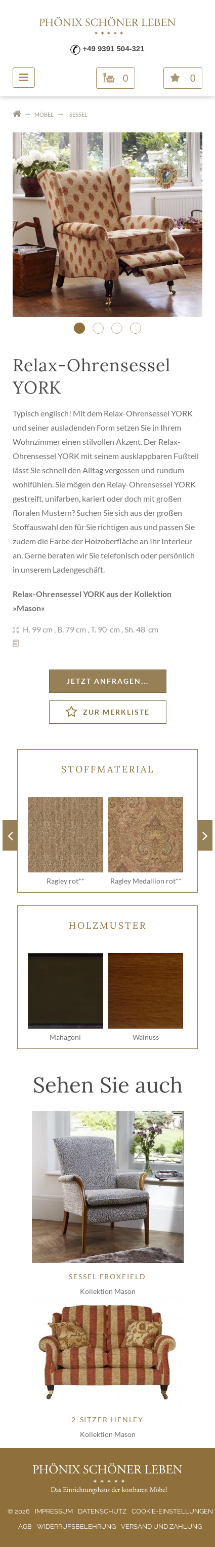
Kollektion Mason (108, 1291)
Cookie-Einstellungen (172, 1511)
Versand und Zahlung (161, 1526)
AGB (25, 1526)
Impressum (54, 1511)
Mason (29, 608)
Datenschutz (102, 1511)
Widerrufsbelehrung (76, 1526)
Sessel (78, 114)
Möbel (44, 114)
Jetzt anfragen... (108, 681)
